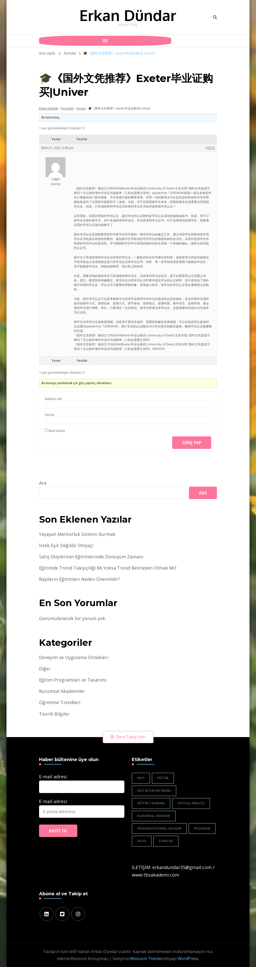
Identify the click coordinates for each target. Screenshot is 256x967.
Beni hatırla (57, 431)
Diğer (45, 669)
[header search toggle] (215, 17)
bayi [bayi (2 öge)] (141, 778)
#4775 (210, 148)
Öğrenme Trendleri (59, 702)
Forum (81, 108)
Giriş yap (191, 442)
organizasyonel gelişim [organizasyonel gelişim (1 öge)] (159, 828)
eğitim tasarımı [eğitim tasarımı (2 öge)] (151, 803)
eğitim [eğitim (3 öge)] (163, 778)
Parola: (50, 415)
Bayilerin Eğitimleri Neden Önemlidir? (79, 579)
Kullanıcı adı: (53, 399)
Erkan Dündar (127, 14)
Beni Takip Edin (128, 737)
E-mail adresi (53, 777)
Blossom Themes (147, 958)
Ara (42, 483)
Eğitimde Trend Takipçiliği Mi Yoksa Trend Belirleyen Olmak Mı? (107, 568)
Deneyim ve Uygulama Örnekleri (73, 657)
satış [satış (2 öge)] (141, 841)
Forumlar (67, 108)
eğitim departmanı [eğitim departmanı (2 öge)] (154, 791)
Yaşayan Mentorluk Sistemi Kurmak (77, 534)
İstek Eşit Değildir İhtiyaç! (66, 545)
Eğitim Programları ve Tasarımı (72, 680)
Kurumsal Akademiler (62, 691)
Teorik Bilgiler (54, 714)
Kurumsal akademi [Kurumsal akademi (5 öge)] (153, 816)
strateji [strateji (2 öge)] (166, 841)
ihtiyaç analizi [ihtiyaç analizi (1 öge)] (191, 803)
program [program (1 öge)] (202, 828)
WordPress (188, 958)
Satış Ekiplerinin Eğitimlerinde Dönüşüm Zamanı (91, 557)
